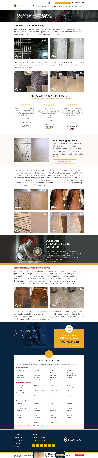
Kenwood (53, 406)
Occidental (53, 413)
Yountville (69, 396)
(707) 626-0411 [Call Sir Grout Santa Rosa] (78, 3)
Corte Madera (21, 375)
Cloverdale (20, 413)
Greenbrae (20, 377)
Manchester (37, 388)
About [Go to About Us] (65, 7)
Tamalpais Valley (71, 375)
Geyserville (37, 410)
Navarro (52, 385)
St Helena (53, 398)
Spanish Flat (53, 396)
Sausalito (69, 370)
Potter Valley (70, 385)
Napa (35, 396)
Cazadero (20, 410)
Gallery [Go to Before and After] (59, 7)
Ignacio (19, 380)
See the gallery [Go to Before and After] (65, 161)
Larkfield (52, 408)
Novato (52, 370)
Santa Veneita (54, 380)
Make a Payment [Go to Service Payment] (39, 437)
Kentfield (36, 370)
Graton (36, 415)
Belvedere (20, 373)
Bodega (19, 403)
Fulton (35, 408)
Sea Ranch (70, 406)
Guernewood (37, 420)
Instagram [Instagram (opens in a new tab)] (33, 445)
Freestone (36, 406)
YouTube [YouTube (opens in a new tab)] (45, 445)
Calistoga (20, 398)
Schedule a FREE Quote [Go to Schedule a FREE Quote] (62, 3)
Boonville (19, 388)
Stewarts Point (71, 413)
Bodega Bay (20, 406)
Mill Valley (36, 377)
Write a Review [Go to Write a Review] (49, 3)
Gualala (19, 390)
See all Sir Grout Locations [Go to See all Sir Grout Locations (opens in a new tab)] (41, 426)
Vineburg (69, 415)
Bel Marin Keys (21, 370)
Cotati (19, 415)
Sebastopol (70, 408)
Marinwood (37, 375)
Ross (51, 373)
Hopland (36, 385)
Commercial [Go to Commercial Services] (51, 7)
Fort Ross (36, 403)
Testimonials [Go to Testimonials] (73, 7)
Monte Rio (53, 410)
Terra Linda (70, 377)
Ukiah (68, 390)
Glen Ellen (36, 413)
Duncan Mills (20, 417)
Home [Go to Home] (16, 434)
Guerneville (37, 417)
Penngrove (53, 415)
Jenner (52, 403)
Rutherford (37, 398)
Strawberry (70, 373)
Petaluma (53, 417)
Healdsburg (37, 422)
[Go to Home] (25, 5)
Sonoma (69, 410)
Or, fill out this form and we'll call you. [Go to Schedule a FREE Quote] (69, 345)
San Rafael (53, 377)
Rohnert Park (53, 422)
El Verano (20, 420)
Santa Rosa (70, 403)
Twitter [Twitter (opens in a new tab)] (41, 445)
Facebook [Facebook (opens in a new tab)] (37, 445)
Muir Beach (37, 380)
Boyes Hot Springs (22, 408)
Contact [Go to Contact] (81, 7)
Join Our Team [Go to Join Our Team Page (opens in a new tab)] (38, 440)
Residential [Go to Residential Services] (42, 7)
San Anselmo (54, 375)
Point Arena (53, 390)
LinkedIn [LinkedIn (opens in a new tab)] (49, 445)
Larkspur (36, 373)
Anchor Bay (20, 385)
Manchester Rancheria (40, 390)
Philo (51, 388)
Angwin (19, 396)
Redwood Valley (71, 388)
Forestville (20, 422)
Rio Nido (52, 420)
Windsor (69, 417)
